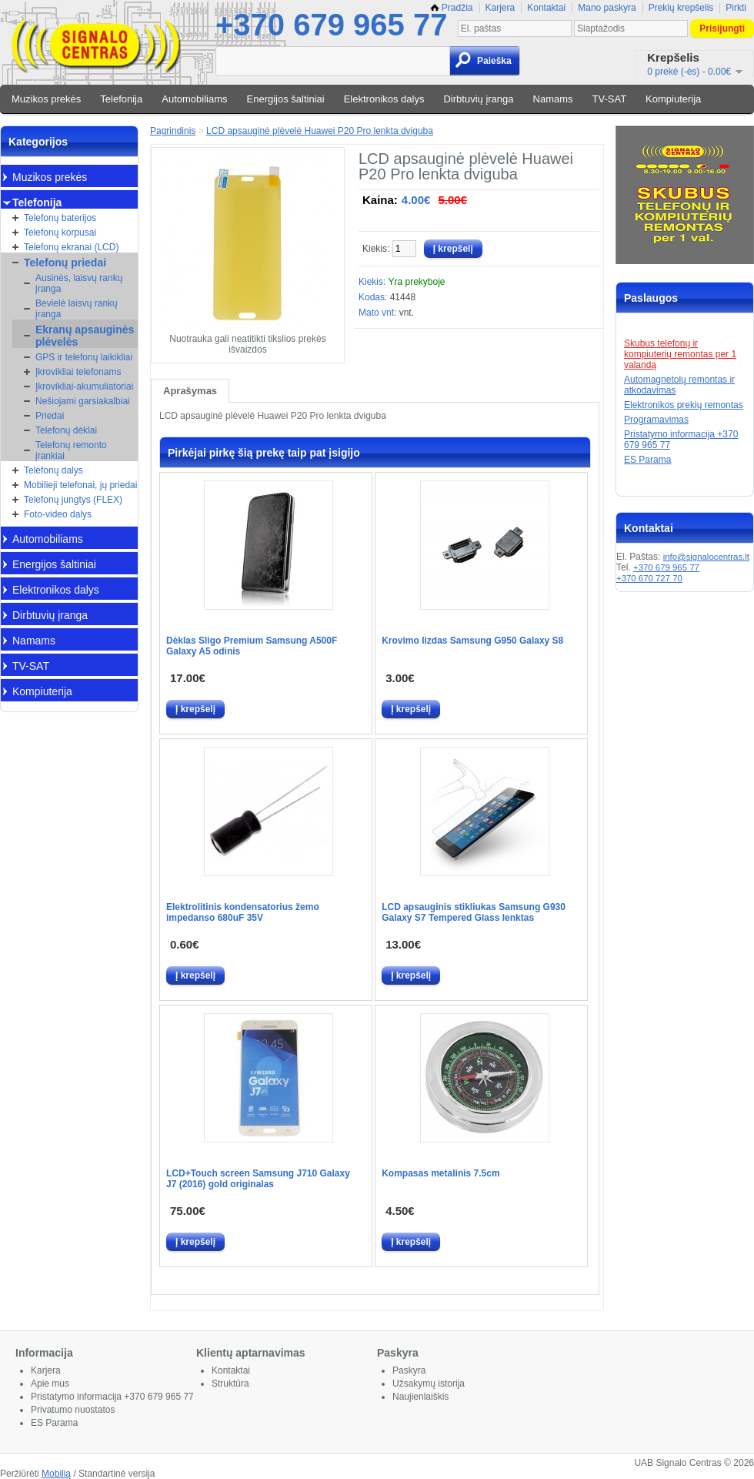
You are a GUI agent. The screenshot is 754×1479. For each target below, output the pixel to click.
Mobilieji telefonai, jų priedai (80, 485)
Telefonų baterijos (60, 217)
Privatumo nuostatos (73, 1409)
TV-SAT (609, 99)
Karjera (500, 7)
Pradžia (451, 7)
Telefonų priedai (65, 262)
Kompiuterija (673, 99)
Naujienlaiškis (420, 1396)
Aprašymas (190, 391)
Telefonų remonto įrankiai (71, 450)
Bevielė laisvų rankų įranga (76, 309)
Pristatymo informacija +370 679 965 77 (112, 1396)
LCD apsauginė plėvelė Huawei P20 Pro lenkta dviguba (319, 130)
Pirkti (736, 7)
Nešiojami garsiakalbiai (82, 401)
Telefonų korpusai (60, 232)
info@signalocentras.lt (706, 556)
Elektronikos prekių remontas (683, 405)
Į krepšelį (195, 709)
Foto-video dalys (58, 514)
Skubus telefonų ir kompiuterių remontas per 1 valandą (680, 354)
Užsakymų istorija (428, 1383)
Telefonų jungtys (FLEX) (73, 499)
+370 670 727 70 (649, 578)
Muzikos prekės (46, 99)
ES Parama (647, 459)
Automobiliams (194, 99)
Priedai (49, 415)
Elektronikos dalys (384, 99)
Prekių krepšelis (681, 7)
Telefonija (121, 99)
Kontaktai (546, 7)
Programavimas (656, 419)
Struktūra (230, 1383)
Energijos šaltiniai (286, 99)
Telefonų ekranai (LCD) (71, 247)
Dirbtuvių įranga (478, 99)
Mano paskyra (607, 7)
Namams (553, 99)
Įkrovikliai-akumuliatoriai (84, 386)
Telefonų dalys (53, 470)
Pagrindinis (172, 130)
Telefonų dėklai (66, 430)
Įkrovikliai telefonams (78, 371)
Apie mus (50, 1383)
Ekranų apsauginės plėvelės (84, 335)
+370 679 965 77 (331, 25)
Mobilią (56, 1473)
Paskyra (408, 1370)
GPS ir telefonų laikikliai (83, 357)
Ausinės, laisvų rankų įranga (78, 283)
